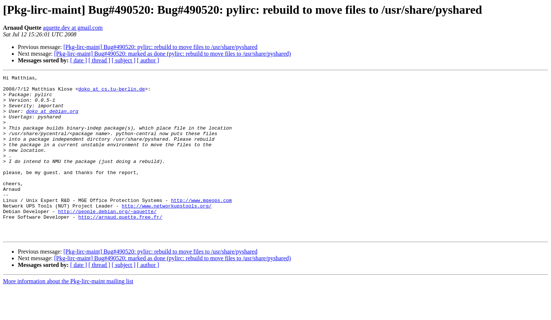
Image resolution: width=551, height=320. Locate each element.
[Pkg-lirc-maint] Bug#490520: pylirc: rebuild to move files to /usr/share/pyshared (160, 47)
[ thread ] (99, 60)
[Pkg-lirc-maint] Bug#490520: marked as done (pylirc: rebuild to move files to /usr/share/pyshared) (172, 53)
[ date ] (78, 60)
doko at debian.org (52, 118)
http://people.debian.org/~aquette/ (107, 239)
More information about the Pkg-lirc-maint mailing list (68, 313)
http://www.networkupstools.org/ (167, 232)
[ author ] (148, 60)
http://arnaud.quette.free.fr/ (120, 245)
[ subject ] (124, 60)
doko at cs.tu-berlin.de (111, 92)
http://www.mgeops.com (201, 225)
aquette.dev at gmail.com (73, 28)
